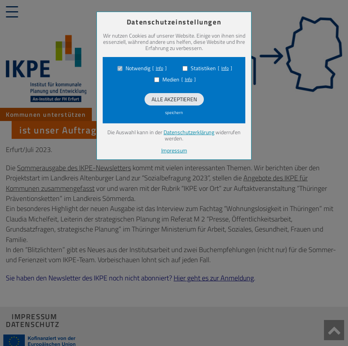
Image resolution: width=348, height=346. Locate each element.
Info (159, 68)
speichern (174, 112)
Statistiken (203, 68)
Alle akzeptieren (174, 99)
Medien (170, 79)
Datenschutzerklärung (189, 132)
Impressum (174, 150)
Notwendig (138, 68)
